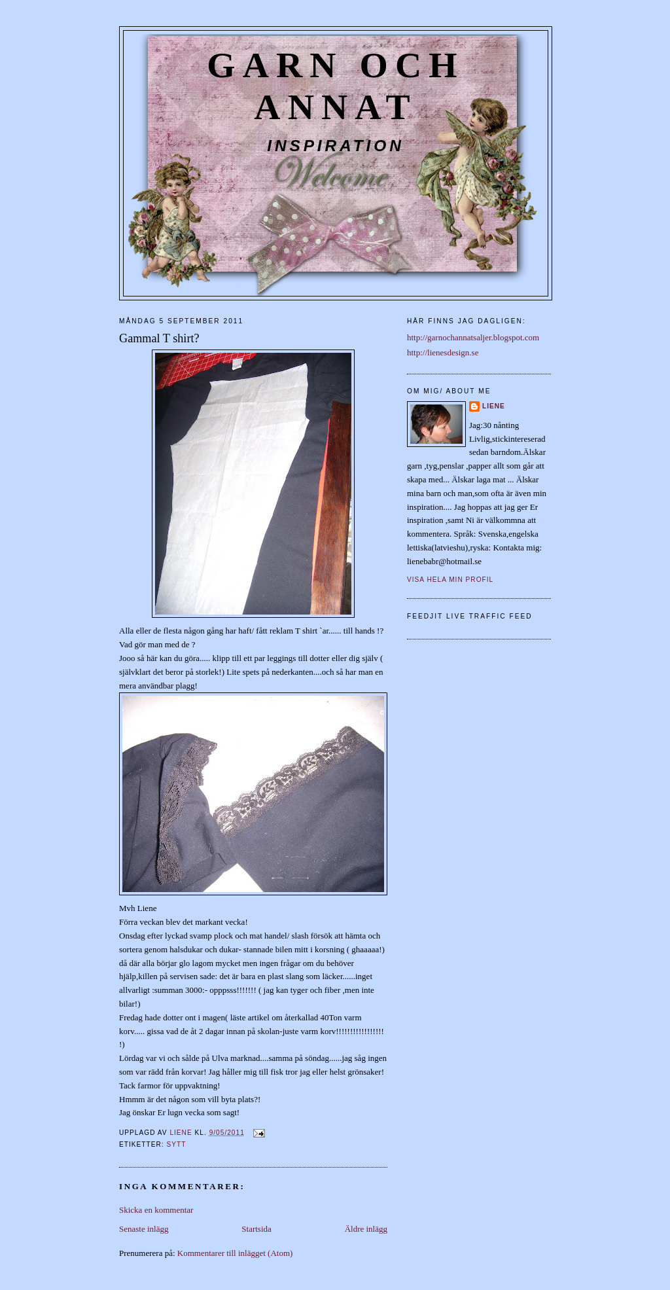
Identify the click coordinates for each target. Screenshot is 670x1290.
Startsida (256, 1229)
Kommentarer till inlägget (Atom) (235, 1253)
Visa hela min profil (450, 579)
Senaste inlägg (143, 1229)
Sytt (176, 1144)
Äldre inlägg (366, 1229)
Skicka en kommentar (156, 1210)
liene (493, 406)
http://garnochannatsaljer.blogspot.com (473, 337)
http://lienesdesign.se (442, 352)
